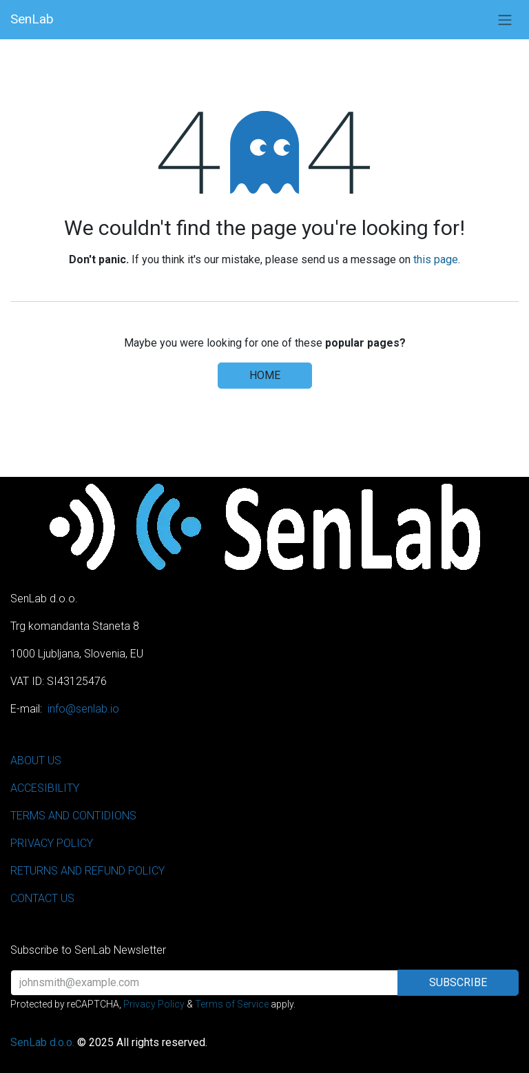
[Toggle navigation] (505, 20)
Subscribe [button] (458, 982)
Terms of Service (232, 1004)
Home (264, 375)
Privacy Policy (154, 1004)
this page (435, 259)
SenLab (32, 19)
